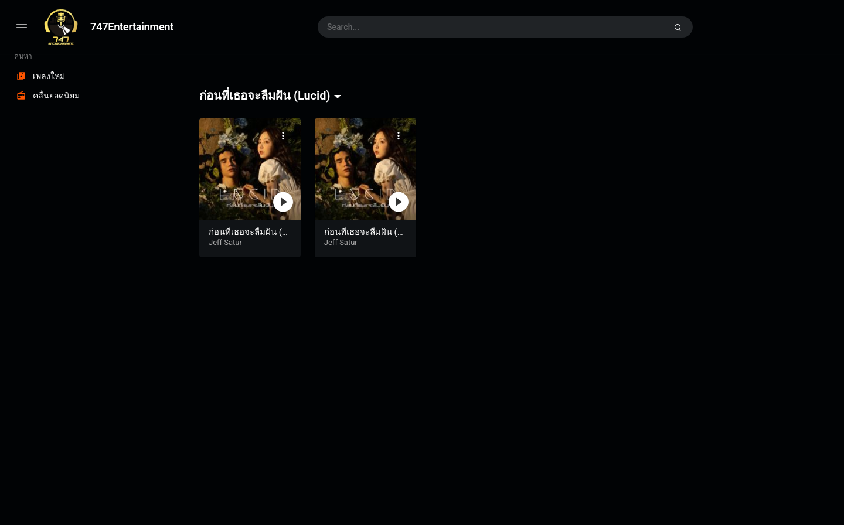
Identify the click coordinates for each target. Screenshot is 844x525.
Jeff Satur (225, 242)
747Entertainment (131, 27)
